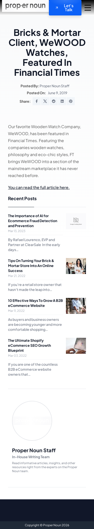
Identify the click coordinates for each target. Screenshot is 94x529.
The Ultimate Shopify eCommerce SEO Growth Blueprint (29, 345)
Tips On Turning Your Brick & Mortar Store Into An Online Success (31, 265)
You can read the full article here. (39, 187)
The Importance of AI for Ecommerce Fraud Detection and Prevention (32, 220)
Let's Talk (64, 7)
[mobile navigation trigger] (87, 8)
